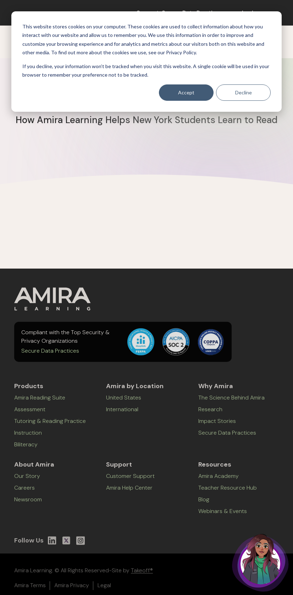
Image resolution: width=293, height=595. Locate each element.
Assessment (29, 413)
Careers (24, 492)
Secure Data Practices (50, 354)
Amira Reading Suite (39, 402)
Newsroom (28, 503)
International (122, 413)
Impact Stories (217, 425)
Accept (186, 92)
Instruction (28, 437)
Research (210, 413)
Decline (243, 92)
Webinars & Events (222, 515)
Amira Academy (218, 480)
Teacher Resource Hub (227, 492)
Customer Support (130, 480)
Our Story (27, 480)
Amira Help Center (129, 492)
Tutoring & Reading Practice (50, 425)
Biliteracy (26, 448)
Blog (203, 503)
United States (123, 402)
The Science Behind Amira (231, 402)
